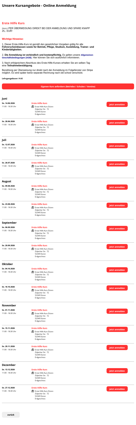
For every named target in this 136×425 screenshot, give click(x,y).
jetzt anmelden (117, 104)
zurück (10, 414)
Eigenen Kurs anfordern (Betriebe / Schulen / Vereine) (68, 86)
